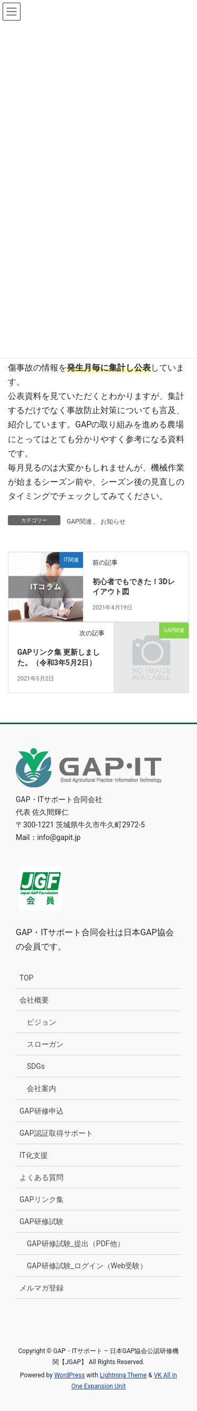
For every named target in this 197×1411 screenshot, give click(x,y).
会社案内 (41, 1088)
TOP (26, 978)
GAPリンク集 (41, 1199)
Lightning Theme (123, 1375)
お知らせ (113, 521)
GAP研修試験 (41, 1221)
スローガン (45, 1044)
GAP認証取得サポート (56, 1133)
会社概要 (34, 1000)
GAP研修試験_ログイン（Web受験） (87, 1266)
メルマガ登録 (41, 1288)
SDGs (36, 1066)
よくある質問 (41, 1177)
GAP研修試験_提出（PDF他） (76, 1243)
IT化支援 (33, 1155)
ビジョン (41, 1022)
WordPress (69, 1375)
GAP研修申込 (41, 1111)
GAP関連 (79, 521)
